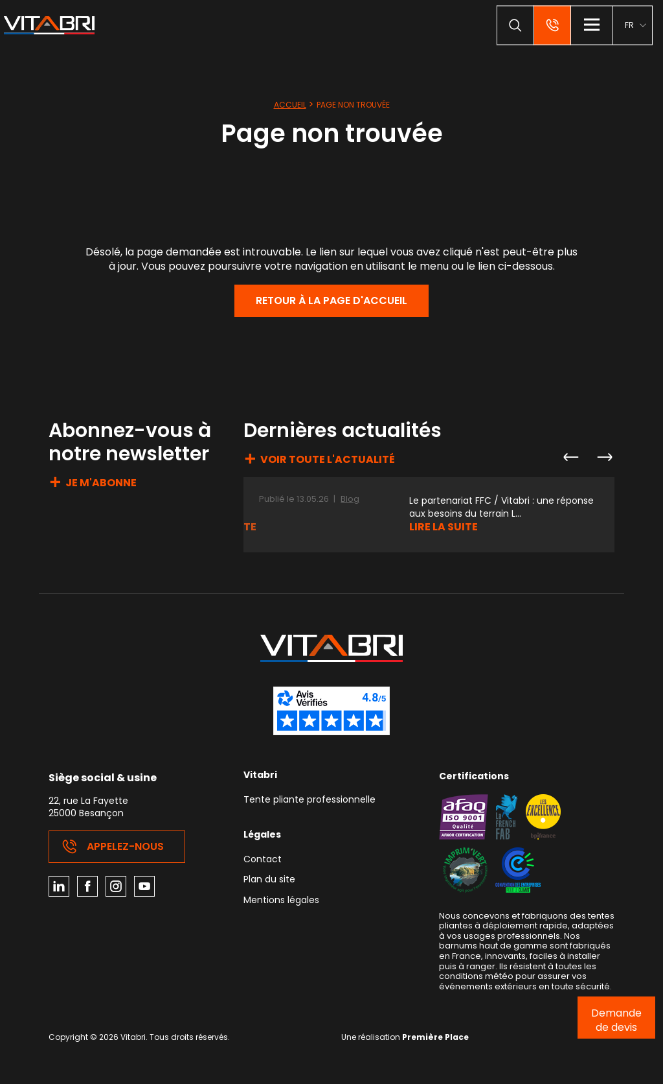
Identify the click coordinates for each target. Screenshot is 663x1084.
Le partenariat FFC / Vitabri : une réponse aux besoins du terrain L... (501, 507)
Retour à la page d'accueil (331, 300)
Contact (262, 860)
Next (604, 457)
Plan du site (269, 880)
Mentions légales (281, 900)
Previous (570, 457)
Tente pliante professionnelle (309, 800)
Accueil (290, 104)
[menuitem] (635, 25)
